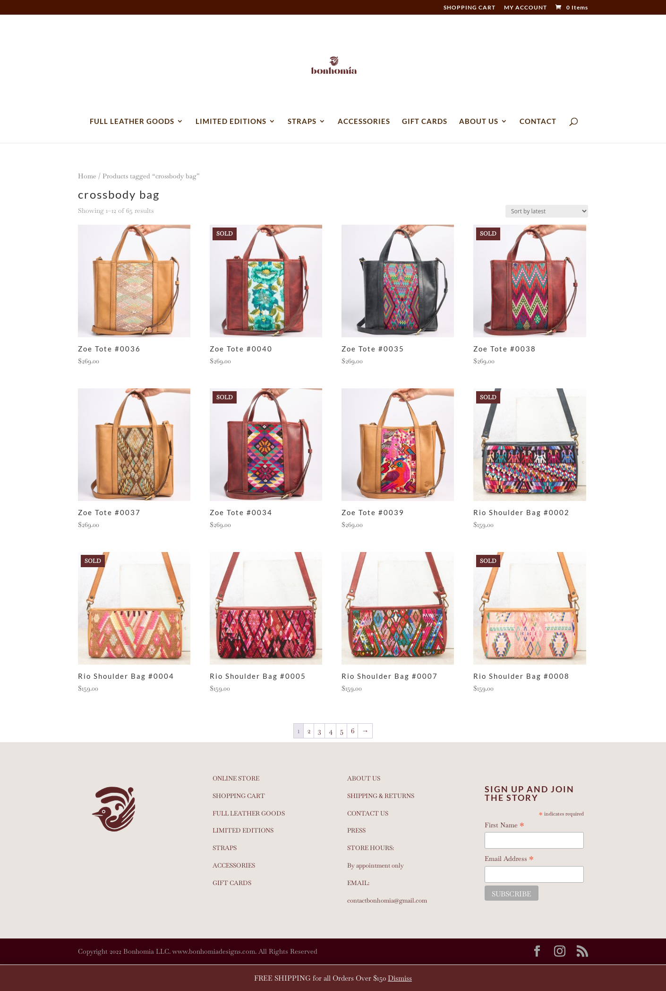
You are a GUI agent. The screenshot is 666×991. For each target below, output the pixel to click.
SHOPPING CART (469, 8)
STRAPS (302, 121)
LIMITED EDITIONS (231, 121)
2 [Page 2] (308, 730)
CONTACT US (367, 813)
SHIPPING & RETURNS (380, 796)
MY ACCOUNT (525, 8)
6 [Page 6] (352, 730)
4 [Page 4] (331, 730)
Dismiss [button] (400, 977)
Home (87, 176)
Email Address (509, 859)
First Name (504, 825)
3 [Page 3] (319, 730)
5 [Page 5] (341, 730)
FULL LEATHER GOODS (132, 121)
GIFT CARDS (424, 121)
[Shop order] (546, 211)
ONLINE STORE (236, 778)
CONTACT (538, 121)
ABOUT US (478, 121)
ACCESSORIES (364, 121)
